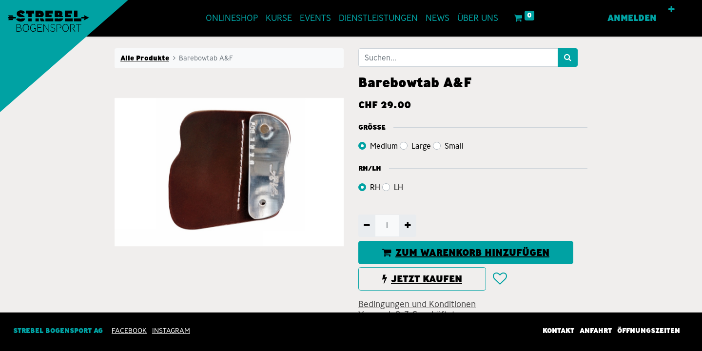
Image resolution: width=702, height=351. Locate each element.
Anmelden (632, 18)
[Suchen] (568, 57)
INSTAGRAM (171, 330)
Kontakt (558, 330)
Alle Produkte (144, 58)
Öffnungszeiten (648, 330)
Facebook (129, 330)
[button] (671, 10)
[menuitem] (232, 18)
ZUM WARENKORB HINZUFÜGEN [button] (465, 252)
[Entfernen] (366, 225)
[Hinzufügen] (407, 225)
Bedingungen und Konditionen (417, 304)
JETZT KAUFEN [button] (422, 279)
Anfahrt (596, 330)
